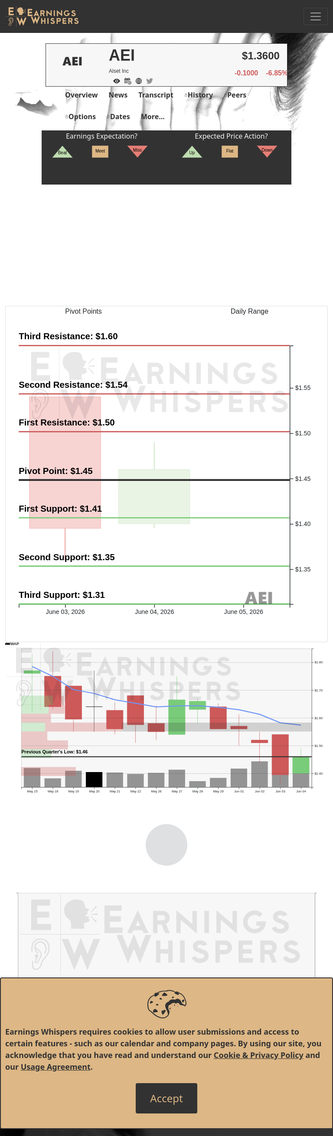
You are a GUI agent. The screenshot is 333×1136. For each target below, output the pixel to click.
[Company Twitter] (147, 80)
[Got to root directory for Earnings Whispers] (42, 16)
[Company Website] (136, 80)
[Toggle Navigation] (316, 16)
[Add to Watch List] (114, 80)
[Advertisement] (166, 245)
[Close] (166, 1098)
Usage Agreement (56, 1066)
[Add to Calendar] (125, 80)
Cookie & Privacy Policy (259, 1055)
